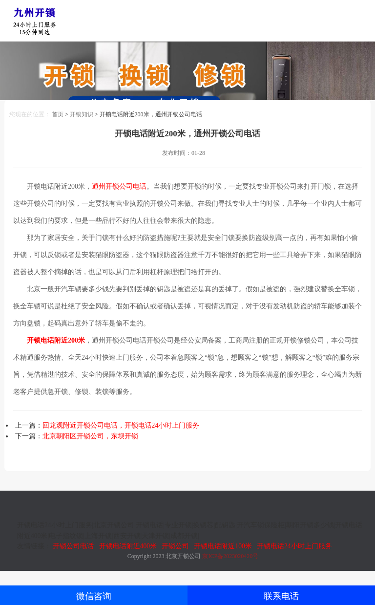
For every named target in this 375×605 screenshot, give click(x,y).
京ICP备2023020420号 (230, 556)
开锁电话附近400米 (128, 546)
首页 (57, 114)
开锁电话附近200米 (56, 340)
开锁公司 (175, 546)
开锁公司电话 (73, 546)
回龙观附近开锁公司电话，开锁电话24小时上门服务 (121, 425)
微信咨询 (93, 596)
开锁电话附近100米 (222, 546)
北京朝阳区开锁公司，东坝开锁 (90, 436)
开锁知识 (81, 114)
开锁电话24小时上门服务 (294, 546)
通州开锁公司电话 (119, 186)
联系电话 (281, 596)
